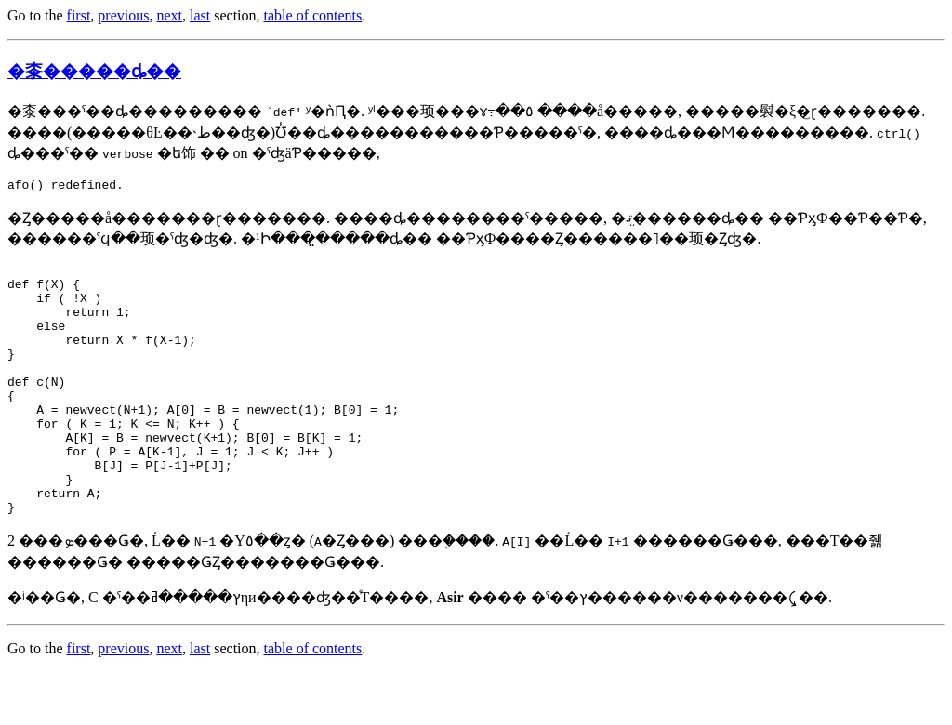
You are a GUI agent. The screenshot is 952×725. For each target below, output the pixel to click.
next (169, 15)
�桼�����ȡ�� (94, 71)
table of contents (313, 15)
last (200, 15)
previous (123, 15)
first (79, 15)
